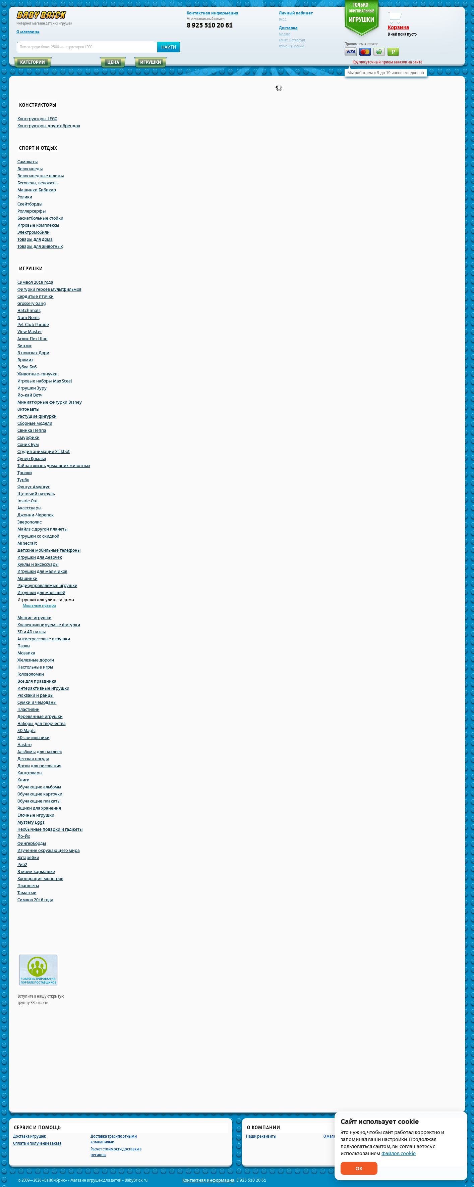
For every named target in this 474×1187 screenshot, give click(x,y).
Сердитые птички (35, 296)
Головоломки (30, 674)
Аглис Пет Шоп (32, 338)
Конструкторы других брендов (48, 126)
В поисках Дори (33, 353)
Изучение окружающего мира (48, 850)
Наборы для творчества (41, 723)
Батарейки (28, 857)
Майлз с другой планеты (42, 529)
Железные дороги (35, 660)
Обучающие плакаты (39, 801)
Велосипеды (30, 169)
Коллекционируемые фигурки (48, 625)
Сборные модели (34, 423)
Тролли (24, 472)
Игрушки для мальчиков (42, 571)
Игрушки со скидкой (38, 536)
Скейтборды (30, 204)
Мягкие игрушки (34, 617)
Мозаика (26, 653)
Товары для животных (40, 246)
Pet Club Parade (33, 324)
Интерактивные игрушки (43, 688)
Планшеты (28, 885)
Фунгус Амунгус (33, 487)
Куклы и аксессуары (38, 564)
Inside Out (27, 501)
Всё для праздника (36, 681)
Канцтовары (30, 773)
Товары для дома (35, 239)
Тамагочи (27, 893)
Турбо (23, 479)
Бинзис (24, 346)
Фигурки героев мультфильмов (49, 289)
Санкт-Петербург (292, 40)
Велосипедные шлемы (40, 176)
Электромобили (33, 232)
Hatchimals (29, 310)
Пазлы (24, 646)
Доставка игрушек (29, 1136)
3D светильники (33, 737)
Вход (283, 19)
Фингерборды (31, 843)
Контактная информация (212, 13)
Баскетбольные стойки (40, 218)
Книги (23, 780)
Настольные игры (35, 667)
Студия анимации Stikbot (43, 451)
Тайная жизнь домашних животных (53, 465)
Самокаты (27, 161)
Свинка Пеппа (31, 430)
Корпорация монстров (40, 878)
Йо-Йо (23, 836)
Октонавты (28, 409)
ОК (359, 1168)
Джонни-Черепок (35, 515)
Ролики (24, 197)
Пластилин (28, 709)
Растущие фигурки (37, 416)
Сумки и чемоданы (37, 702)
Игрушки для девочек (39, 557)
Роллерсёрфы (31, 211)
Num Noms (28, 317)
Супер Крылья (31, 458)
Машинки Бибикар (36, 190)
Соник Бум (28, 444)
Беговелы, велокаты (37, 183)
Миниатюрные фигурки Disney (49, 402)
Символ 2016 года (35, 900)
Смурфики (28, 437)
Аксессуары (29, 508)
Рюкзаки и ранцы (35, 695)
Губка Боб (27, 367)
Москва (284, 34)
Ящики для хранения (39, 808)
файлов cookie (398, 1153)
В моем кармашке (36, 871)
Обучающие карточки (39, 794)
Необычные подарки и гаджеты (50, 829)
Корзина (398, 28)
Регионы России (291, 46)
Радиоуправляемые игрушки (47, 585)
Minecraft (27, 543)
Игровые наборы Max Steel (44, 381)
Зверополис (29, 522)
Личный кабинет (296, 13)
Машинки (27, 578)
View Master (29, 331)
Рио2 (22, 864)
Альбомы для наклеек (39, 751)
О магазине (28, 32)
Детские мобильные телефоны (49, 550)
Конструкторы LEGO (37, 119)
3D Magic (26, 730)
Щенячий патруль (36, 494)
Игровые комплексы (38, 225)
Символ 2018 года (35, 282)
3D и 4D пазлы (31, 632)
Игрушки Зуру (32, 388)
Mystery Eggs (31, 822)
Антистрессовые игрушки (43, 639)
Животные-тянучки (37, 374)
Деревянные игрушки (40, 716)
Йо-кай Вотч (30, 395)
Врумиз (25, 360)
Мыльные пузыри (39, 605)
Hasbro (24, 744)
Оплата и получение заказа (37, 1143)
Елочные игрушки (35, 815)
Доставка (288, 28)
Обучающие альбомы (39, 787)
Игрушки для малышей (41, 592)
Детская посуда (33, 759)
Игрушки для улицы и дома (45, 599)
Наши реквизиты (261, 1136)
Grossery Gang (31, 303)
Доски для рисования (39, 766)
